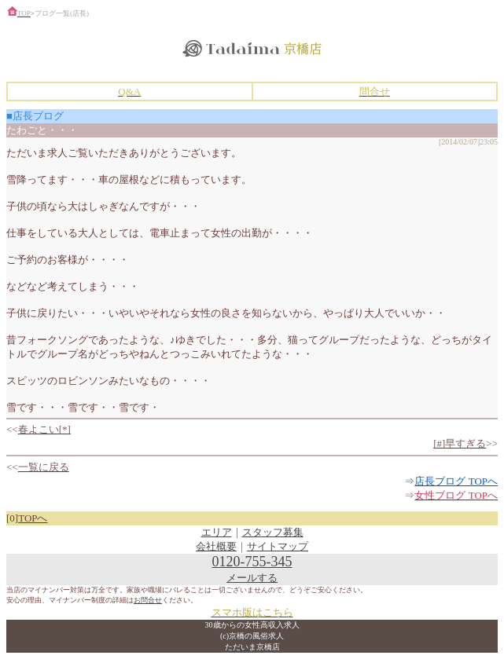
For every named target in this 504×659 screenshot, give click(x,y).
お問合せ (148, 600)
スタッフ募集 (273, 532)
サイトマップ (277, 546)
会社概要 (216, 546)
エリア (216, 532)
